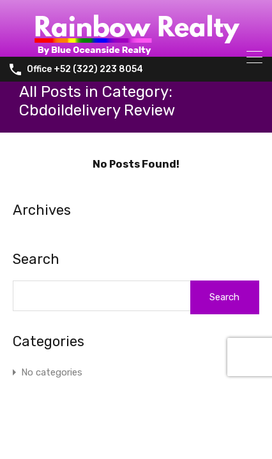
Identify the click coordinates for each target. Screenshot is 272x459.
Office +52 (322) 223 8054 (85, 69)
